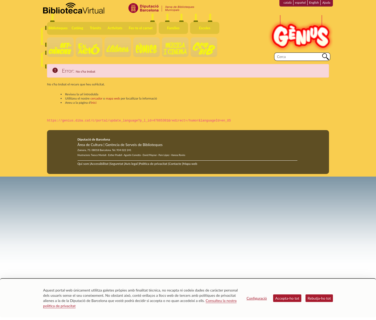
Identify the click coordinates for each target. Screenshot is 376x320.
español (300, 2)
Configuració (256, 298)
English (314, 2)
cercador (96, 98)
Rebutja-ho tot (319, 298)
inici (93, 102)
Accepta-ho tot (287, 298)
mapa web (113, 98)
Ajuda (326, 2)
